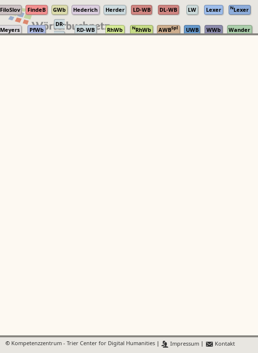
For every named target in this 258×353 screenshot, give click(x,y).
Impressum (180, 344)
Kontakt (220, 344)
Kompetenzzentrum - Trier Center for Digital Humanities (83, 344)
